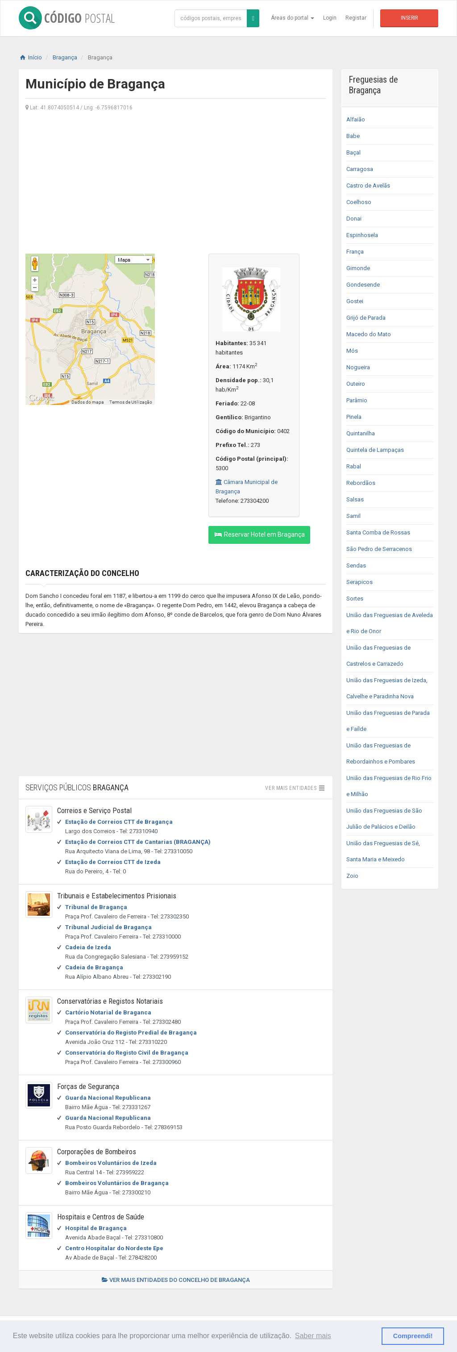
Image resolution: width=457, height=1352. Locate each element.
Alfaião (355, 119)
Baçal (353, 152)
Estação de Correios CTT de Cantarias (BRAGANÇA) (138, 842)
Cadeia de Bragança (94, 967)
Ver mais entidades (295, 788)
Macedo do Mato (368, 334)
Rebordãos (360, 483)
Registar (355, 18)
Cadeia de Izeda (88, 947)
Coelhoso (358, 202)
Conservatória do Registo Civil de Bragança (126, 1052)
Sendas (356, 565)
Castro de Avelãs (368, 185)
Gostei (354, 301)
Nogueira (358, 367)
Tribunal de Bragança (96, 907)
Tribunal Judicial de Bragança (108, 927)
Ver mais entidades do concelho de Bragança (176, 1280)
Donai (353, 218)
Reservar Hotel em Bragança (259, 534)
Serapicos (359, 582)
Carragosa (359, 169)
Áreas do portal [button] (292, 18)
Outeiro (355, 383)
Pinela (353, 416)
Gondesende (363, 284)
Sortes (354, 598)
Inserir (409, 18)
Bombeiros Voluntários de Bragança (117, 1183)
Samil (353, 516)
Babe (353, 136)
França (355, 251)
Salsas (355, 499)
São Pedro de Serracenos (379, 549)
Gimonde (358, 268)
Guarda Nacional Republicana (108, 1097)
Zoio (352, 875)
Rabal (353, 466)
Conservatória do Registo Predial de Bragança (131, 1032)
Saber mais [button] (313, 1335)
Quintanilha (360, 433)
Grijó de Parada (366, 317)
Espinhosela (362, 235)
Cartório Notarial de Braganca (108, 1012)
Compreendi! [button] (413, 1335)
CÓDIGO (67, 17)
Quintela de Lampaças (375, 449)
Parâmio (356, 400)
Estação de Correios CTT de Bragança (119, 821)
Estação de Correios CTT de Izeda (113, 862)
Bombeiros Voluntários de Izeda (111, 1163)
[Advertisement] (175, 181)
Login (330, 18)
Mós (352, 350)
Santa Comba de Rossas (378, 532)
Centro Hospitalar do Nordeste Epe (114, 1248)
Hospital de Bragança (96, 1228)
